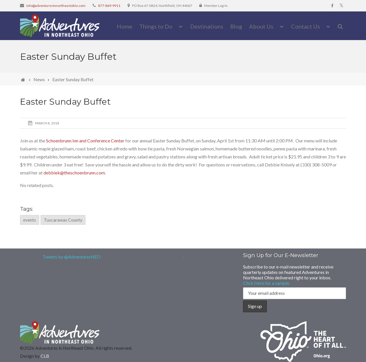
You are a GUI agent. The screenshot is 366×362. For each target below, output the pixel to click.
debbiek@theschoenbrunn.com (74, 172)
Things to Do (155, 26)
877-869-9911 (109, 5)
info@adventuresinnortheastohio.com (55, 5)
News (39, 79)
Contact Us (305, 26)
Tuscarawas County (63, 219)
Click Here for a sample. (266, 283)
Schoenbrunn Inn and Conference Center (85, 140)
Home (124, 26)
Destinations (206, 26)
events (29, 219)
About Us (261, 26)
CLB (45, 356)
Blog (236, 26)
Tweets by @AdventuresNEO (72, 256)
